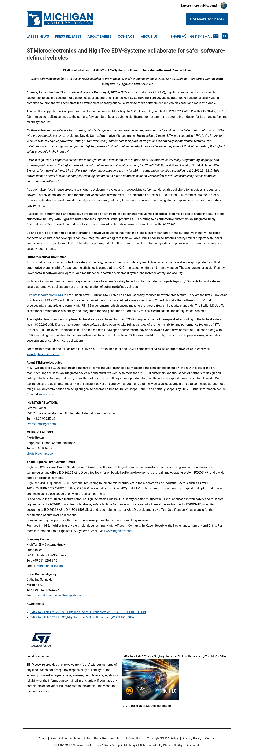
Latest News (38, 36)
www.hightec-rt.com (119, 531)
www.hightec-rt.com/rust (43, 354)
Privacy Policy (191, 738)
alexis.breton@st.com (41, 453)
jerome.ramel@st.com (41, 424)
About (42, 738)
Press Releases (68, 36)
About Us (149, 36)
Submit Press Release (98, 738)
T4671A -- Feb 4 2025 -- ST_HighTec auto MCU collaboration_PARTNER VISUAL (83, 617)
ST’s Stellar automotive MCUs (46, 295)
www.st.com (47, 394)
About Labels (99, 36)
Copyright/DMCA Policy (163, 738)
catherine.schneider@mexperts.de (58, 595)
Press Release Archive (65, 738)
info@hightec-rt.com (49, 566)
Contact (126, 36)
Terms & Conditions (130, 738)
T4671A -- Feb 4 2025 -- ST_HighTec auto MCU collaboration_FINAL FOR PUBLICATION (88, 612)
